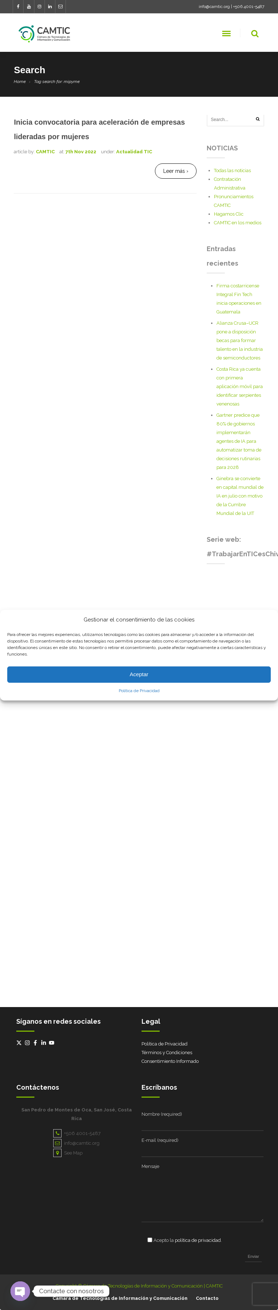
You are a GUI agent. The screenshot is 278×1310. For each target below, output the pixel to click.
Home (20, 81)
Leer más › (175, 171)
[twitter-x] (20, 1042)
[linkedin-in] (44, 1042)
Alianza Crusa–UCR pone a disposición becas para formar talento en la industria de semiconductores (239, 340)
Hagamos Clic (229, 214)
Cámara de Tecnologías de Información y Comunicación (120, 1298)
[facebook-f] (36, 1042)
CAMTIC (45, 151)
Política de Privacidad (139, 690)
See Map (68, 1153)
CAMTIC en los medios (237, 222)
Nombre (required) (162, 1114)
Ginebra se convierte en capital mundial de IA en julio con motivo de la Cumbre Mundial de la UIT (240, 496)
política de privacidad (198, 1240)
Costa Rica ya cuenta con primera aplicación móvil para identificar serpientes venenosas (239, 386)
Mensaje (150, 1166)
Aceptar (139, 674)
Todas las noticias (232, 170)
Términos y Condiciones (167, 1052)
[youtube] (52, 1042)
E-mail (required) (160, 1140)
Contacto (207, 1298)
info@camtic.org (214, 6)
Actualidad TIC (134, 151)
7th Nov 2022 (81, 151)
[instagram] (28, 1042)
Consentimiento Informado (170, 1061)
